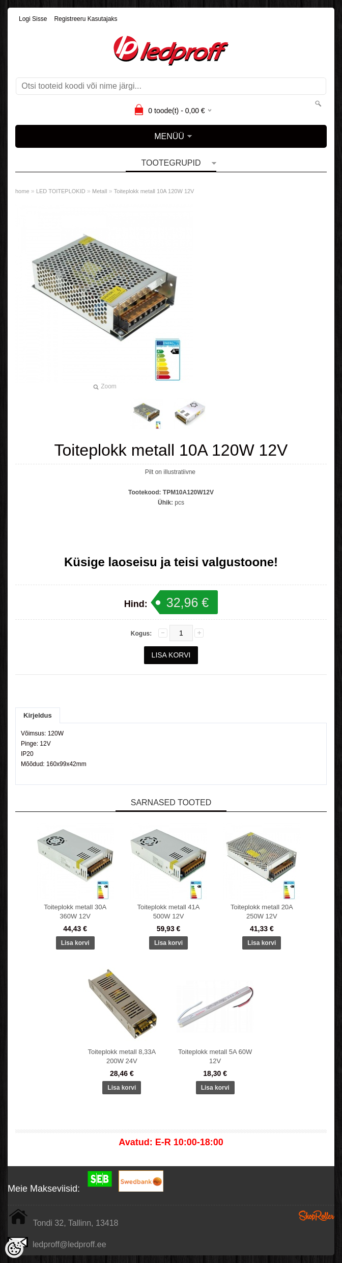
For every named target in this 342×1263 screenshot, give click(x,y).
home (22, 191)
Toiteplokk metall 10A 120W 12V (154, 191)
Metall (99, 191)
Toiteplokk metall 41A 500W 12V (168, 911)
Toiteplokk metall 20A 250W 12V (262, 911)
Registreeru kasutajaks (85, 18)
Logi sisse (33, 18)
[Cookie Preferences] (14, 1249)
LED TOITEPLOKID (61, 191)
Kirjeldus (37, 715)
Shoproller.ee (316, 1216)
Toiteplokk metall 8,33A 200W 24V (122, 1056)
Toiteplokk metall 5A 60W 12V (215, 1056)
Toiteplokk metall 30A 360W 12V (75, 911)
